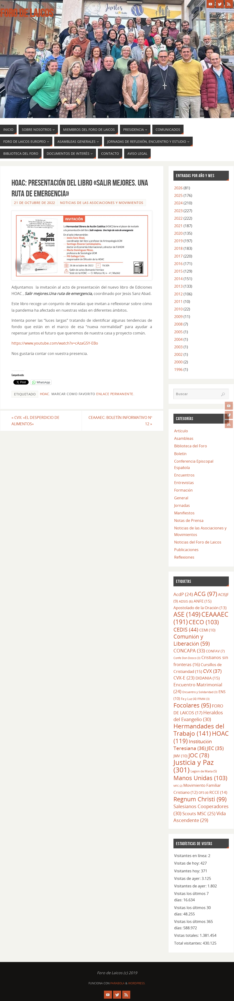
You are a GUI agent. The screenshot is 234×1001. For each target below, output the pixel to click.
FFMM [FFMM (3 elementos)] (203, 699)
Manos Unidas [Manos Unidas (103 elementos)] (200, 778)
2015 (178, 271)
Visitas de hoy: (187, 863)
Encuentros (184, 475)
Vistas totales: (187, 935)
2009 (178, 316)
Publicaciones (186, 549)
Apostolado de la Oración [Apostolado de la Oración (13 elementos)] (199, 607)
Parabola (117, 983)
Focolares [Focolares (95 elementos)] (192, 705)
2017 (178, 256)
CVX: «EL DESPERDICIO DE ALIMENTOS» (35, 420)
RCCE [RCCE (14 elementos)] (218, 792)
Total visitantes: (188, 943)
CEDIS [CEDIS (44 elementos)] (185, 629)
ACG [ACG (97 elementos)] (205, 594)
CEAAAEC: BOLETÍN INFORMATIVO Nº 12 (120, 420)
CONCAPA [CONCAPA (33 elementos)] (189, 650)
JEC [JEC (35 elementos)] (215, 748)
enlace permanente (114, 394)
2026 (178, 188)
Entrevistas (184, 482)
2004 (178, 339)
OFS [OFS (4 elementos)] (203, 792)
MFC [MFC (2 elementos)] (177, 785)
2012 (178, 294)
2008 (178, 324)
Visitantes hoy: (187, 871)
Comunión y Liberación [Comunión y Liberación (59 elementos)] (191, 640)
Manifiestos (184, 513)
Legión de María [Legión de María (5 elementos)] (204, 771)
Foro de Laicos (26, 13)
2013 (178, 286)
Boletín (180, 453)
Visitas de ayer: (188, 878)
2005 (178, 331)
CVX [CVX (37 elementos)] (212, 671)
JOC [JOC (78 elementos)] (198, 755)
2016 (178, 263)
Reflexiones (184, 557)
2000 (178, 362)
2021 (178, 225)
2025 (178, 195)
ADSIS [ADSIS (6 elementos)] (186, 601)
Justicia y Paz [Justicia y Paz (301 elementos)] (193, 766)
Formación (183, 490)
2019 (178, 240)
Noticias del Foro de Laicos (197, 542)
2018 (178, 248)
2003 (178, 347)
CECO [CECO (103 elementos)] (204, 622)
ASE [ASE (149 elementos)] (186, 614)
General (181, 497)
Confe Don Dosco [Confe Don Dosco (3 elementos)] (186, 658)
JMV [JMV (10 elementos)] (180, 756)
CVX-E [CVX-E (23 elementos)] (184, 678)
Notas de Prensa (188, 520)
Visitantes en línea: (191, 855)
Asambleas (183, 438)
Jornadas (182, 505)
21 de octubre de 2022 (34, 202)
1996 (178, 369)
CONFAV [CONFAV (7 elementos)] (215, 651)
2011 (178, 301)
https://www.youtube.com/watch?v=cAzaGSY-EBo (55, 343)
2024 (178, 203)
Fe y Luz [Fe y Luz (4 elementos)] (188, 699)
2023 (178, 210)
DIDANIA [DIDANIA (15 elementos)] (208, 678)
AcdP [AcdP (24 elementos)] (183, 594)
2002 (178, 354)
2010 (178, 309)
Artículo (181, 430)
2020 (178, 233)
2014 (178, 278)
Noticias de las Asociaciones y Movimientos (101, 202)
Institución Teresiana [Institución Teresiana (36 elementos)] (192, 744)
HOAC (44, 394)
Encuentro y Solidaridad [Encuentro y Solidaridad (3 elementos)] (200, 692)
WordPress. (137, 983)
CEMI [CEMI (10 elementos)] (207, 630)
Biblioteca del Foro (190, 446)
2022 (178, 218)
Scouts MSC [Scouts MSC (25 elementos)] (198, 813)
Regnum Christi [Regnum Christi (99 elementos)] (199, 799)
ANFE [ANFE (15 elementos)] (202, 601)
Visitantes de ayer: (190, 886)
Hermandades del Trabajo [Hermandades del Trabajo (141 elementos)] (198, 730)
